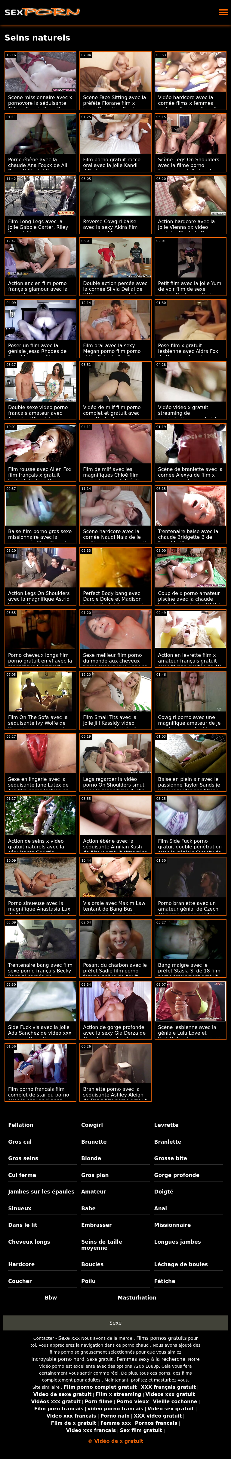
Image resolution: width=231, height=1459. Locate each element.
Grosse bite (170, 1158)
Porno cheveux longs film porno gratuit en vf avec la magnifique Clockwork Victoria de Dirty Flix (40, 663)
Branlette (167, 1142)
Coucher (20, 1281)
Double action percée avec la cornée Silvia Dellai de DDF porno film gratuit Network (115, 292)
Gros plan (95, 1175)
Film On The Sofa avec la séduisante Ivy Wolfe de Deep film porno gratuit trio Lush (38, 725)
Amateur (93, 1192)
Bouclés (92, 1264)
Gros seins (23, 1158)
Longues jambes (177, 1242)
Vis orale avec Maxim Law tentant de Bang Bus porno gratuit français (114, 909)
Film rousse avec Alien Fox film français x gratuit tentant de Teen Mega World (40, 477)
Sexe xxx (69, 1338)
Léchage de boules (181, 1264)
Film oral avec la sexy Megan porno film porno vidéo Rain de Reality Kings (111, 354)
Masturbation (137, 1298)
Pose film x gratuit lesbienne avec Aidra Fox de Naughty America (188, 351)
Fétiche (164, 1281)
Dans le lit (22, 1225)
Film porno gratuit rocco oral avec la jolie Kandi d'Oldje (111, 165)
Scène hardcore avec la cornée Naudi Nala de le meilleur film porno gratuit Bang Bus (114, 540)
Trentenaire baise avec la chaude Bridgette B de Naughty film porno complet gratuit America (188, 540)
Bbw (51, 1298)
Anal (160, 1209)
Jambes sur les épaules (41, 1192)
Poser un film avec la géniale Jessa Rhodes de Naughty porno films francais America (37, 354)
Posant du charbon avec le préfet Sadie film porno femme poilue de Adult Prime (115, 973)
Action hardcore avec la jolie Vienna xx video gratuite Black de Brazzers (190, 227)
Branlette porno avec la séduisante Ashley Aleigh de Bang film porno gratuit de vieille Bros (114, 1097)
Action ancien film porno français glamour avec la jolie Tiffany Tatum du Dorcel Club (37, 292)
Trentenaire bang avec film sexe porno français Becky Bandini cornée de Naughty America (40, 973)
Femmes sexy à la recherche (151, 1359)
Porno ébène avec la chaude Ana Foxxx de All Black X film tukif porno (37, 165)
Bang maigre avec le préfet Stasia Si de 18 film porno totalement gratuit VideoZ (189, 973)
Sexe (115, 1323)
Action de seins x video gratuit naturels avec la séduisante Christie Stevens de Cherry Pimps (38, 849)
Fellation (20, 1125)
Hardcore (21, 1264)
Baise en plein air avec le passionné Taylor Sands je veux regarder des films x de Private (189, 787)
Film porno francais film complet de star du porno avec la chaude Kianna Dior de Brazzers (38, 1097)
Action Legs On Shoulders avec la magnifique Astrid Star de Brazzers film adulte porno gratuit (39, 601)
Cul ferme (22, 1175)
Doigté (163, 1192)
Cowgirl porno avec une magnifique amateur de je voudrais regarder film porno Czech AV (189, 725)
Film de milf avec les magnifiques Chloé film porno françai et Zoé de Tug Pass (111, 477)
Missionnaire (172, 1225)
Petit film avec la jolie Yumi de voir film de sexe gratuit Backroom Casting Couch (190, 292)
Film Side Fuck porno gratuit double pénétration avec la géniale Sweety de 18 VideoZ (190, 849)
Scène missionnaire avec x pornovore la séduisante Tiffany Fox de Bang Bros (40, 103)
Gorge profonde (177, 1175)
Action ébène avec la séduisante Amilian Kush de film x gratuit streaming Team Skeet (115, 849)
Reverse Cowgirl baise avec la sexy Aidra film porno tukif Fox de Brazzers (110, 230)
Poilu (88, 1281)
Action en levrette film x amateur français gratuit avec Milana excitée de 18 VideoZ (189, 663)
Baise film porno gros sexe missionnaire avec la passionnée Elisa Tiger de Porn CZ (40, 540)
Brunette (94, 1142)
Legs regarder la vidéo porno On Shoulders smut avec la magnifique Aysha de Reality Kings (114, 787)
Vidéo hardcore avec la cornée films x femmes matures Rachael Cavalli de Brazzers (187, 106)
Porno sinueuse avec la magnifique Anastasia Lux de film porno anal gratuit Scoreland (39, 911)
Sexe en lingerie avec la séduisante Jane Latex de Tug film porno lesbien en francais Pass (38, 787)
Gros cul (20, 1142)
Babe (88, 1209)
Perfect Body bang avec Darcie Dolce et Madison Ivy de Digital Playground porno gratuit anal (113, 601)
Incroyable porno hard (57, 1359)
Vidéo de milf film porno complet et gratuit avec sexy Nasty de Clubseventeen (112, 416)
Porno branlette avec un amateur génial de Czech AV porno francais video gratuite (188, 911)
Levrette (166, 1125)
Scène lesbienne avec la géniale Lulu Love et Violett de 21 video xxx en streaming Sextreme (189, 1035)
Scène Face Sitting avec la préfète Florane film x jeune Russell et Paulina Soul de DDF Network (114, 106)
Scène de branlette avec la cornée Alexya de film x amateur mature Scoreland (190, 477)
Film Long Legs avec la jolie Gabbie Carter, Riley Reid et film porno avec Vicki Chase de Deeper (38, 230)
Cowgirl (92, 1125)
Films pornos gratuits (161, 1338)
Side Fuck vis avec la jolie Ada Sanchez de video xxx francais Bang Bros (39, 1033)
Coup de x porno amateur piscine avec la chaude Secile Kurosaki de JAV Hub (190, 599)
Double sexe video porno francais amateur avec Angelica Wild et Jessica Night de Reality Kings (38, 416)
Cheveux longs (29, 1242)
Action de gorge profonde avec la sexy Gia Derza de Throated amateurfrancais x (114, 1035)
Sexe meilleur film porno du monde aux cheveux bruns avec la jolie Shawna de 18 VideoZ (115, 663)
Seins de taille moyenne (101, 1245)
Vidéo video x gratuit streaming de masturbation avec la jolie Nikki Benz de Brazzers (189, 416)
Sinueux (19, 1209)
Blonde (91, 1158)
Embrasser (96, 1225)
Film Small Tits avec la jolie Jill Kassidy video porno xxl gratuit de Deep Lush (114, 725)
